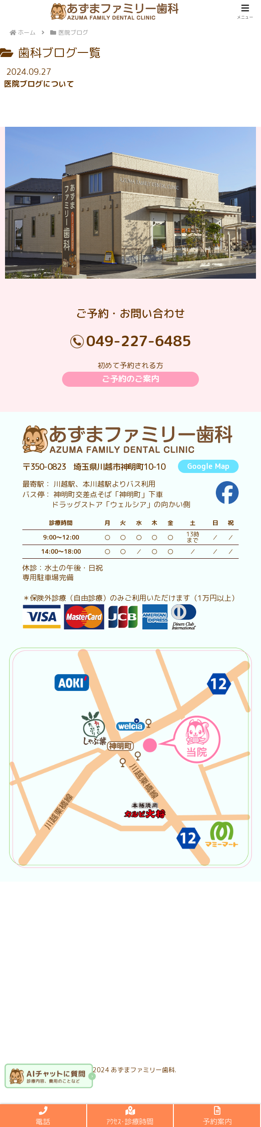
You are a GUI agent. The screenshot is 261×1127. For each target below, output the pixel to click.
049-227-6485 (138, 341)
